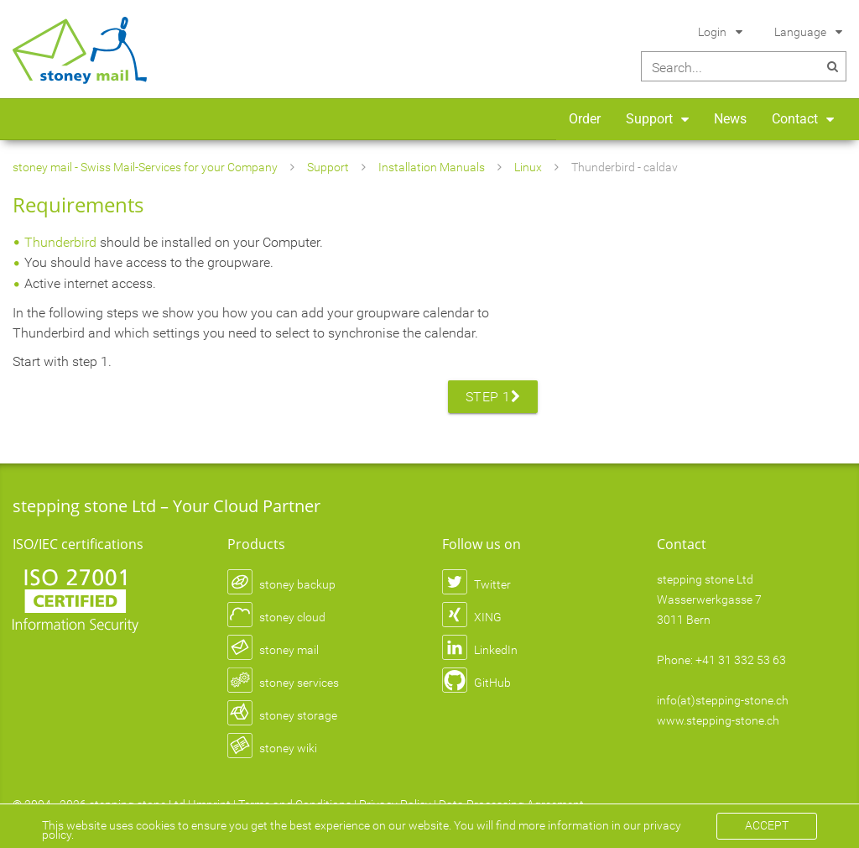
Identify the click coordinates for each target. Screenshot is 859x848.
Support (649, 119)
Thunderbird (60, 242)
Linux (528, 167)
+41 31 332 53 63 (740, 660)
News (730, 119)
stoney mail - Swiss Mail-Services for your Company (145, 167)
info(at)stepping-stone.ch (723, 700)
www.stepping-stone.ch (718, 720)
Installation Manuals (431, 167)
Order (585, 119)
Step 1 (493, 397)
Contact (795, 119)
